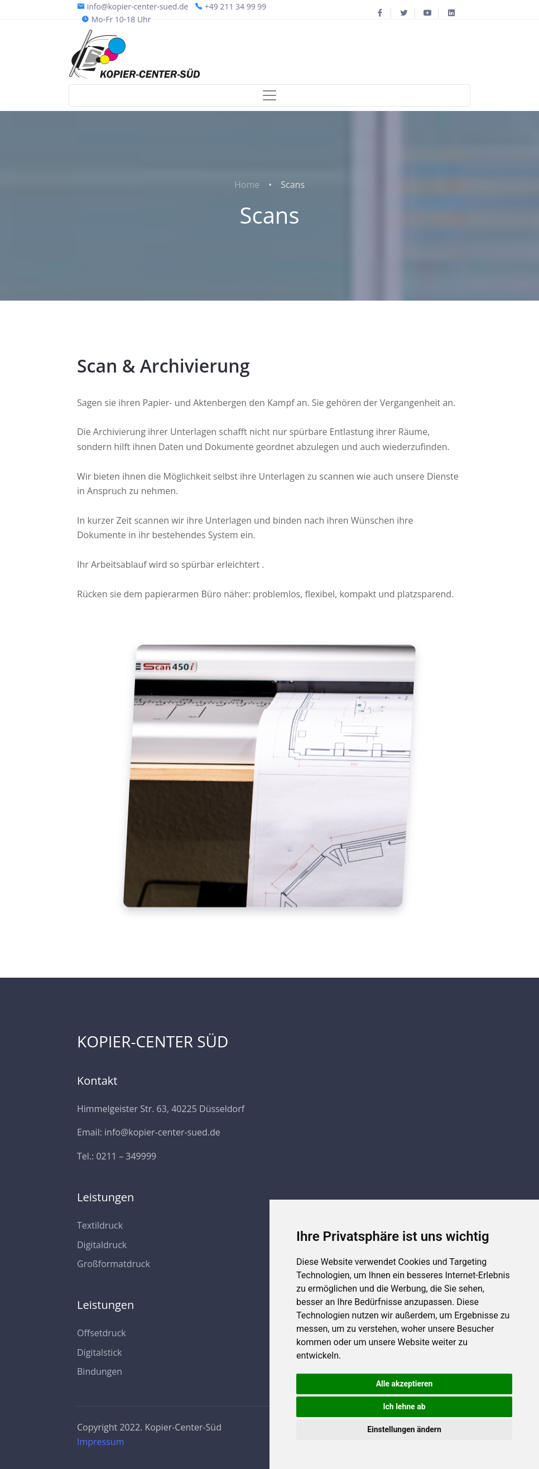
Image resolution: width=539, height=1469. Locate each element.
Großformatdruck (113, 1264)
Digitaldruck (102, 1245)
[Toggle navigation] (269, 95)
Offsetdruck (101, 1333)
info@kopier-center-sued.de (138, 6)
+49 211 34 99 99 (236, 6)
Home (246, 184)
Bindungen (99, 1371)
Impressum (100, 1442)
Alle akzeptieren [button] (404, 1383)
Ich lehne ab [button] (404, 1406)
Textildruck (100, 1225)
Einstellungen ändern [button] (404, 1429)
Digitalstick (99, 1352)
